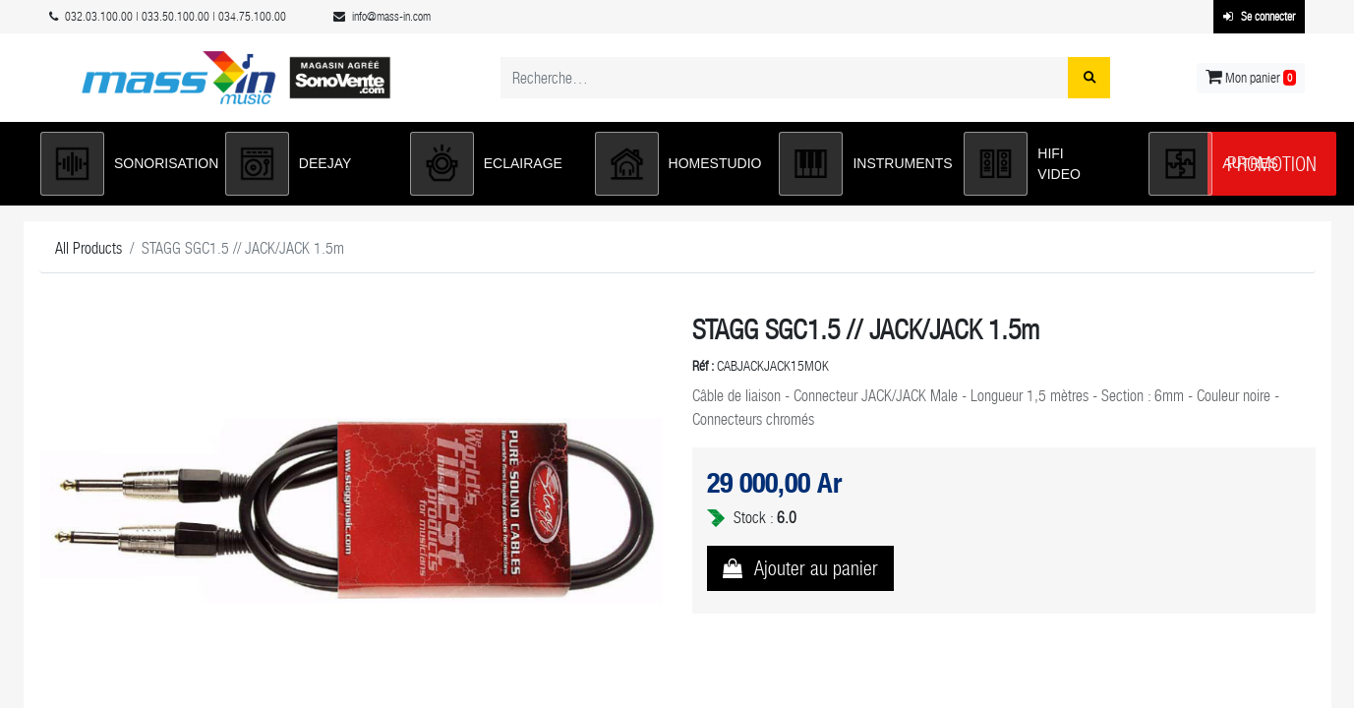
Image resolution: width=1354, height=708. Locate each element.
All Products (88, 248)
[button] (122, 164)
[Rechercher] (1089, 77)
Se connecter (1259, 17)
